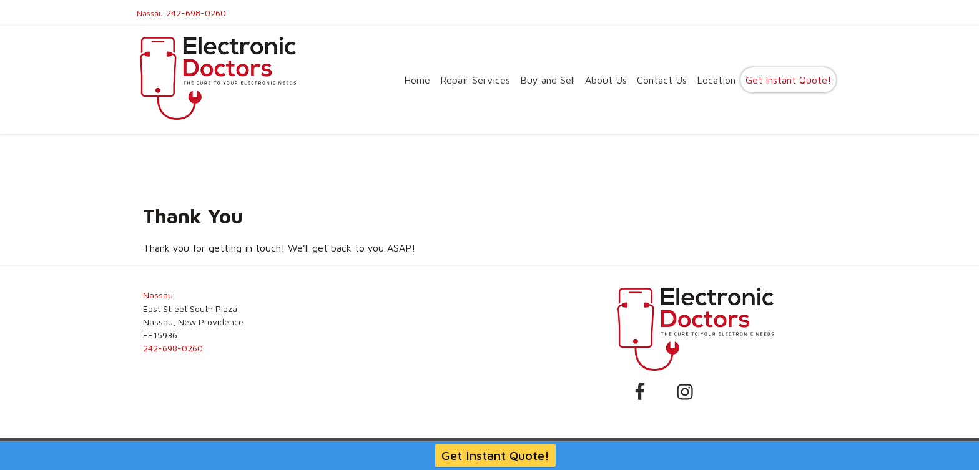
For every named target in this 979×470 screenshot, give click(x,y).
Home (417, 80)
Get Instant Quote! (788, 80)
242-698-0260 (196, 12)
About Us (606, 80)
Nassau (150, 13)
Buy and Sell (547, 80)
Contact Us (662, 80)
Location (716, 80)
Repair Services (475, 80)
